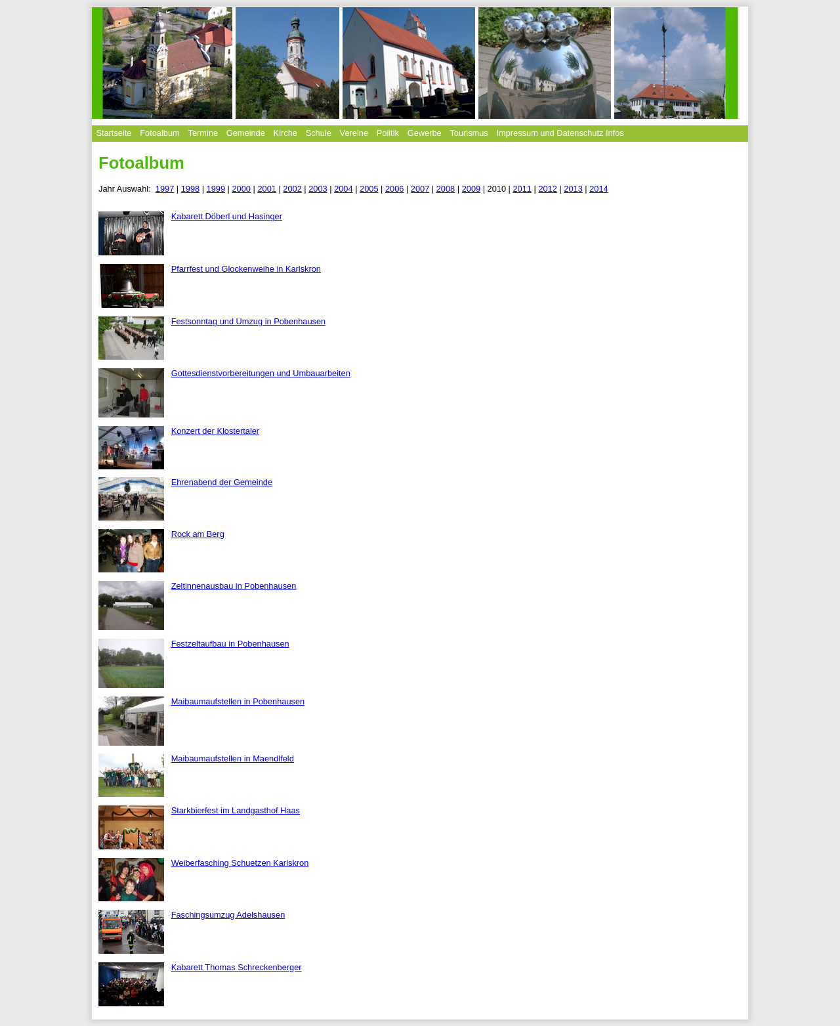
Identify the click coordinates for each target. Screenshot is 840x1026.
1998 (190, 189)
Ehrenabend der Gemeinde (221, 482)
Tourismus (469, 133)
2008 (445, 189)
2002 (292, 189)
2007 (420, 189)
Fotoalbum (159, 133)
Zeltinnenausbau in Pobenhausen (234, 586)
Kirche (285, 133)
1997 (165, 189)
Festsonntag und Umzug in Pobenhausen (248, 321)
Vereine (354, 133)
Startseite (113, 133)
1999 (216, 189)
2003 (317, 189)
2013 (573, 189)
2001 (266, 189)
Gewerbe (425, 133)
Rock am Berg (197, 534)
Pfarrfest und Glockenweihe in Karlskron (246, 269)
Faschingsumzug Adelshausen (228, 915)
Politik (388, 133)
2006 (394, 189)
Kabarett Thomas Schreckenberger (236, 967)
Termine (203, 133)
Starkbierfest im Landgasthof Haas (235, 810)
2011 (522, 189)
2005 (369, 189)
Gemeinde (245, 133)
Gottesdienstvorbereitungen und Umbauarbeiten (260, 373)
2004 (343, 189)
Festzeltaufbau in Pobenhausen (230, 644)
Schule (318, 133)
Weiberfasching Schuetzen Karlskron (240, 863)
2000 (241, 189)
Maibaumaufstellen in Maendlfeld (232, 758)
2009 (471, 189)
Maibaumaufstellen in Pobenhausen (237, 701)
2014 (598, 189)
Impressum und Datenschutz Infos (560, 133)
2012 (547, 189)
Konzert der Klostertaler (215, 431)
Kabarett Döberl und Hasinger (226, 216)
